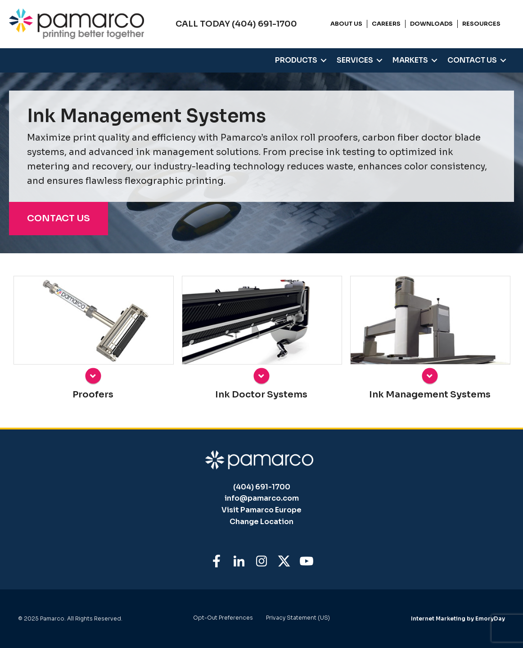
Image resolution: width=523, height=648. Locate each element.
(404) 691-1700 (261, 487)
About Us (346, 23)
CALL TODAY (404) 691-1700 (236, 24)
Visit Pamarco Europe (261, 510)
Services (355, 60)
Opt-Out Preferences (223, 618)
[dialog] (421, 489)
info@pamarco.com (262, 498)
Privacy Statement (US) (298, 618)
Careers (386, 23)
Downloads (431, 23)
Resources (481, 23)
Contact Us (472, 60)
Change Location (261, 521)
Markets (410, 60)
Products (296, 60)
